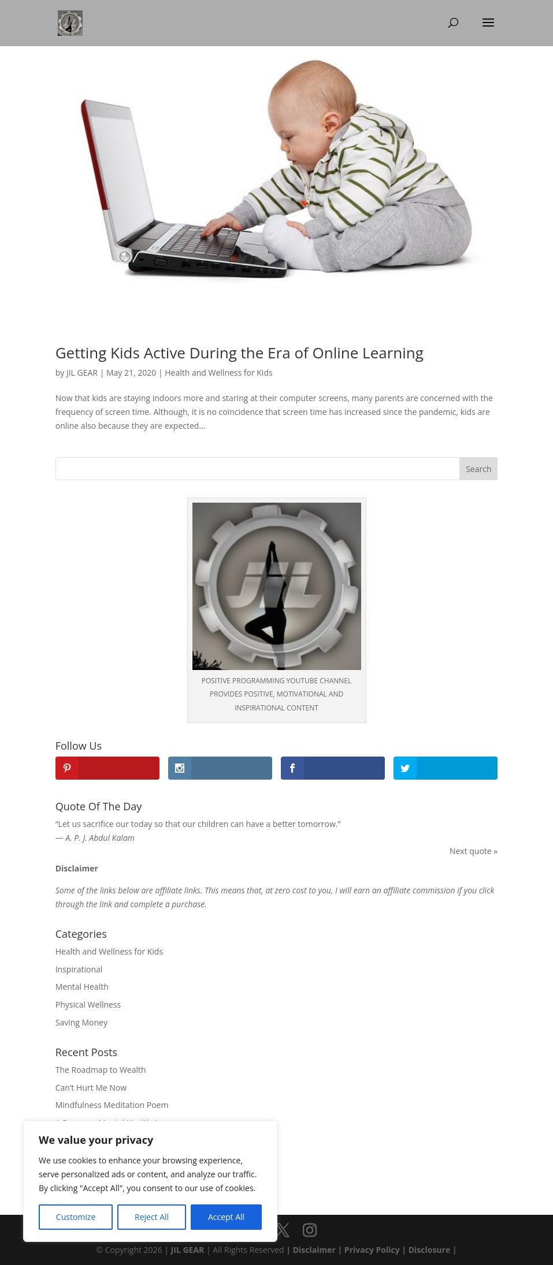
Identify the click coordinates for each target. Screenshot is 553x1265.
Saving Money (81, 1022)
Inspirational (79, 969)
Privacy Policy (372, 1249)
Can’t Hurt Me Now (91, 1087)
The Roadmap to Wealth (100, 1069)
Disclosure (430, 1249)
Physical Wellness (88, 1004)
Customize (75, 1216)
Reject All (152, 1216)
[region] (150, 1181)
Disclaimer (313, 1249)
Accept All (226, 1216)
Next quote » (474, 850)
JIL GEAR (82, 372)
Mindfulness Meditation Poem (112, 1104)
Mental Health (82, 986)
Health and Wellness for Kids (218, 372)
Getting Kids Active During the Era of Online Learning (239, 352)
